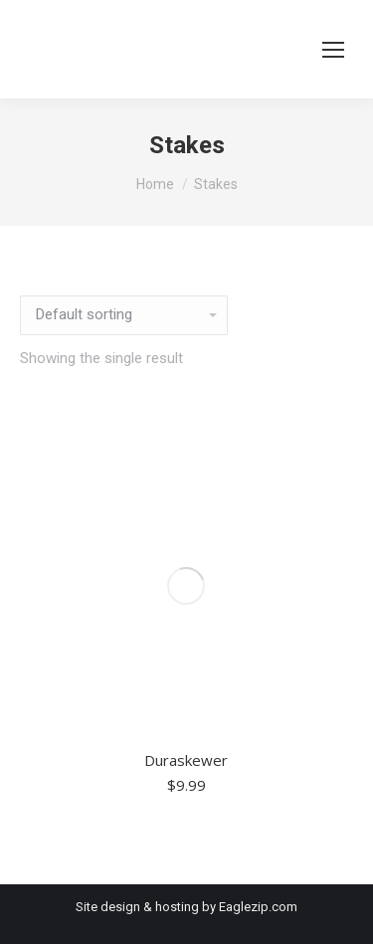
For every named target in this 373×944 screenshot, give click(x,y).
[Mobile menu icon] (333, 50)
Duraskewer (186, 760)
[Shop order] (124, 315)
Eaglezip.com (258, 906)
